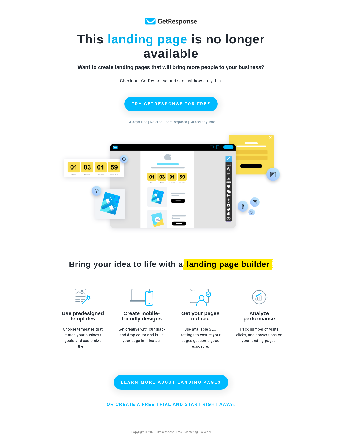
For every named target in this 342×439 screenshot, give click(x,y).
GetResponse (171, 21)
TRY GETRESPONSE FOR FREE (171, 103)
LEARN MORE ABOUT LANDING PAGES (171, 382)
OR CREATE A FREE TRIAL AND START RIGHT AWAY (171, 404)
